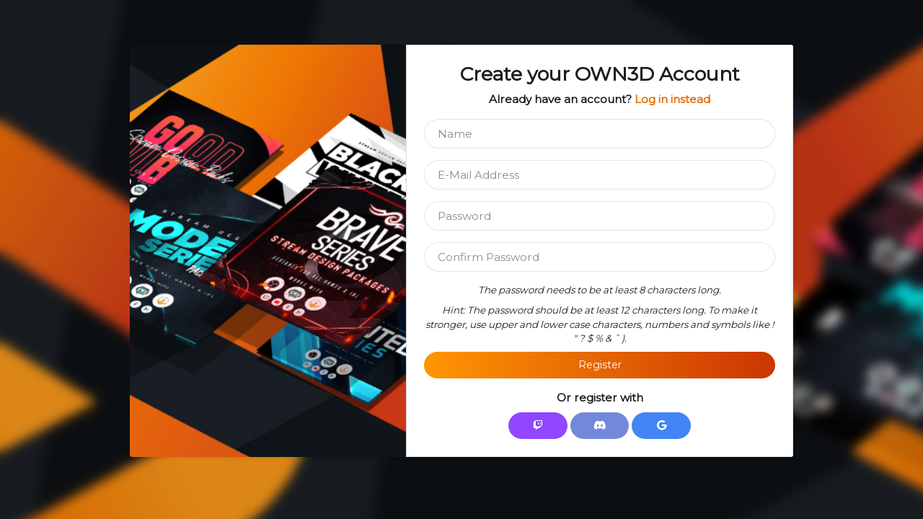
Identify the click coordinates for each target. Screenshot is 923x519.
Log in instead (672, 99)
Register (600, 364)
